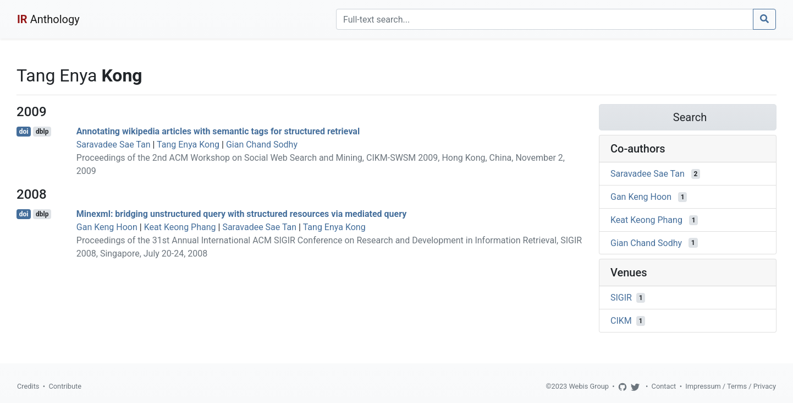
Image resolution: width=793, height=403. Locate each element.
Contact (664, 386)
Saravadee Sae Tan (113, 144)
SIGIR (621, 297)
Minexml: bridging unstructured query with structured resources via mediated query (241, 214)
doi (24, 131)
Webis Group (589, 386)
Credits (28, 386)
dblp (42, 131)
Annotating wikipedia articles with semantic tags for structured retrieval (218, 131)
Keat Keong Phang (180, 227)
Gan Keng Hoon (106, 227)
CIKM (621, 320)
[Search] (544, 19)
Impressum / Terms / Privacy (730, 386)
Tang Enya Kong (188, 144)
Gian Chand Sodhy (262, 144)
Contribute (64, 386)
